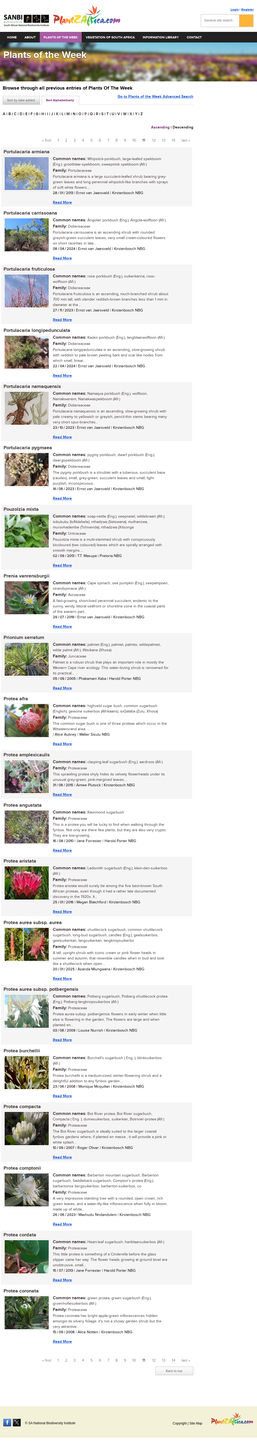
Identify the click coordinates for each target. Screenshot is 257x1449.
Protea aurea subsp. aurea (32, 928)
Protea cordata (19, 1243)
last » (186, 140)
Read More (61, 202)
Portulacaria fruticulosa (28, 270)
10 (134, 140)
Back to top (174, 1379)
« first (46, 140)
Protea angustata (22, 810)
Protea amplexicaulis (26, 759)
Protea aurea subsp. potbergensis (40, 995)
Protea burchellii (21, 1057)
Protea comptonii (21, 1175)
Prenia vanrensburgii (26, 579)
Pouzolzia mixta (20, 512)
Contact (194, 37)
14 (173, 140)
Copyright (179, 1423)
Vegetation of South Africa (110, 37)
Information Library (161, 37)
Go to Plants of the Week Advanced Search (155, 99)
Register (247, 10)
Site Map (195, 1423)
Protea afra (15, 703)
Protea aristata (19, 866)
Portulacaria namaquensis (31, 388)
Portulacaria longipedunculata (36, 332)
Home (12, 37)
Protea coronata (20, 1299)
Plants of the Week (61, 37)
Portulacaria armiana (26, 152)
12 (154, 140)
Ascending (160, 127)
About (30, 37)
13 (164, 140)
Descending (183, 127)
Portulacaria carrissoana (29, 214)
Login (235, 10)
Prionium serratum (23, 641)
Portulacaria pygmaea (27, 450)
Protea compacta (21, 1114)
